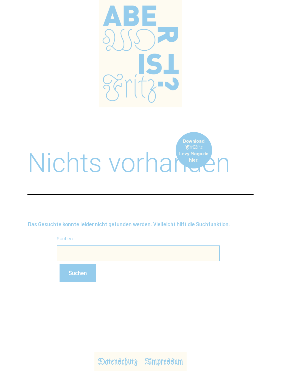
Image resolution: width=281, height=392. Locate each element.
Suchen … (67, 238)
